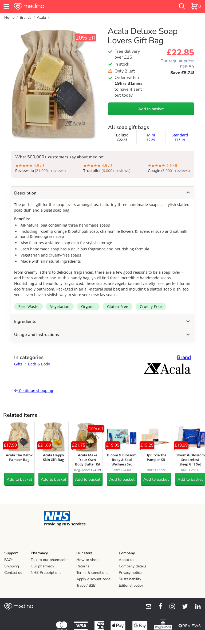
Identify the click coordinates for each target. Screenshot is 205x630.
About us (126, 559)
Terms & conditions (92, 572)
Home (9, 17)
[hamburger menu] (6, 6)
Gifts (18, 363)
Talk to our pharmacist (49, 559)
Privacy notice (130, 572)
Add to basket (151, 109)
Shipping (11, 566)
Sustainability (130, 579)
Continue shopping (33, 390)
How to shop (87, 559)
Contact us (13, 572)
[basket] (196, 6)
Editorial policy (131, 585)
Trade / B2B (86, 585)
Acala (41, 17)
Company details (133, 566)
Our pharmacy (42, 566)
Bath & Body (39, 363)
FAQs (9, 559)
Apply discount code (93, 579)
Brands (25, 17)
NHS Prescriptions (46, 572)
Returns (82, 566)
